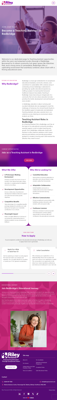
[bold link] (28, 398)
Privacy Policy (52, 390)
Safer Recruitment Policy (42, 370)
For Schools (25, 363)
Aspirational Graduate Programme (41, 363)
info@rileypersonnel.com (48, 381)
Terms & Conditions (27, 370)
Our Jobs (31, 160)
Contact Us (11, 367)
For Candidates (39, 360)
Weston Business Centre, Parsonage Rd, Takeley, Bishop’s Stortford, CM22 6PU (25, 384)
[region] (15, 261)
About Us (25, 360)
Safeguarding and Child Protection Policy (29, 367)
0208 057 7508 (8, 381)
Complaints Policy (40, 367)
